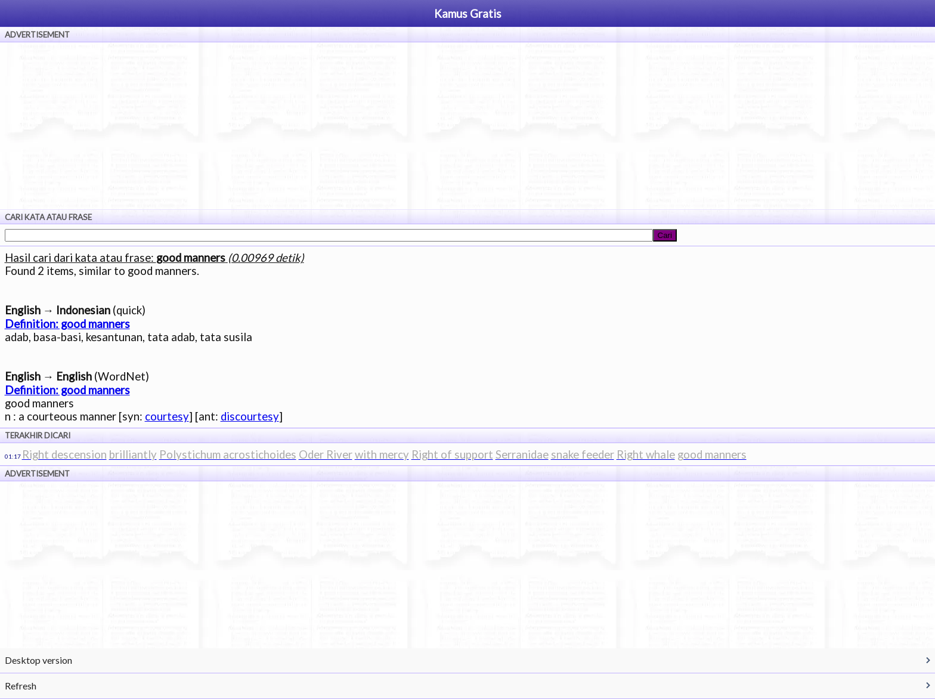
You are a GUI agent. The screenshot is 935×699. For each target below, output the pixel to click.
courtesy (167, 416)
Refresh (20, 685)
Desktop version (38, 660)
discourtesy (250, 416)
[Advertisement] (467, 125)
